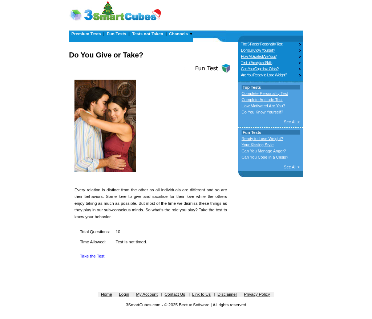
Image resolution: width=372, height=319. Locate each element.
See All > (292, 122)
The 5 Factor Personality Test (261, 44)
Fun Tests (116, 34)
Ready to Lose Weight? (262, 138)
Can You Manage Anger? (264, 151)
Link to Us (201, 294)
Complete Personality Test (265, 93)
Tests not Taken (147, 34)
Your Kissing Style (258, 145)
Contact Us (175, 294)
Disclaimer (227, 294)
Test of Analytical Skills (256, 62)
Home (106, 294)
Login (124, 294)
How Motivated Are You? (258, 56)
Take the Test (92, 256)
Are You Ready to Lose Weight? (264, 75)
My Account (146, 294)
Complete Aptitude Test (262, 99)
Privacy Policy (257, 294)
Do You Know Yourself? (258, 50)
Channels (178, 34)
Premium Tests (86, 34)
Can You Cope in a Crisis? (259, 69)
